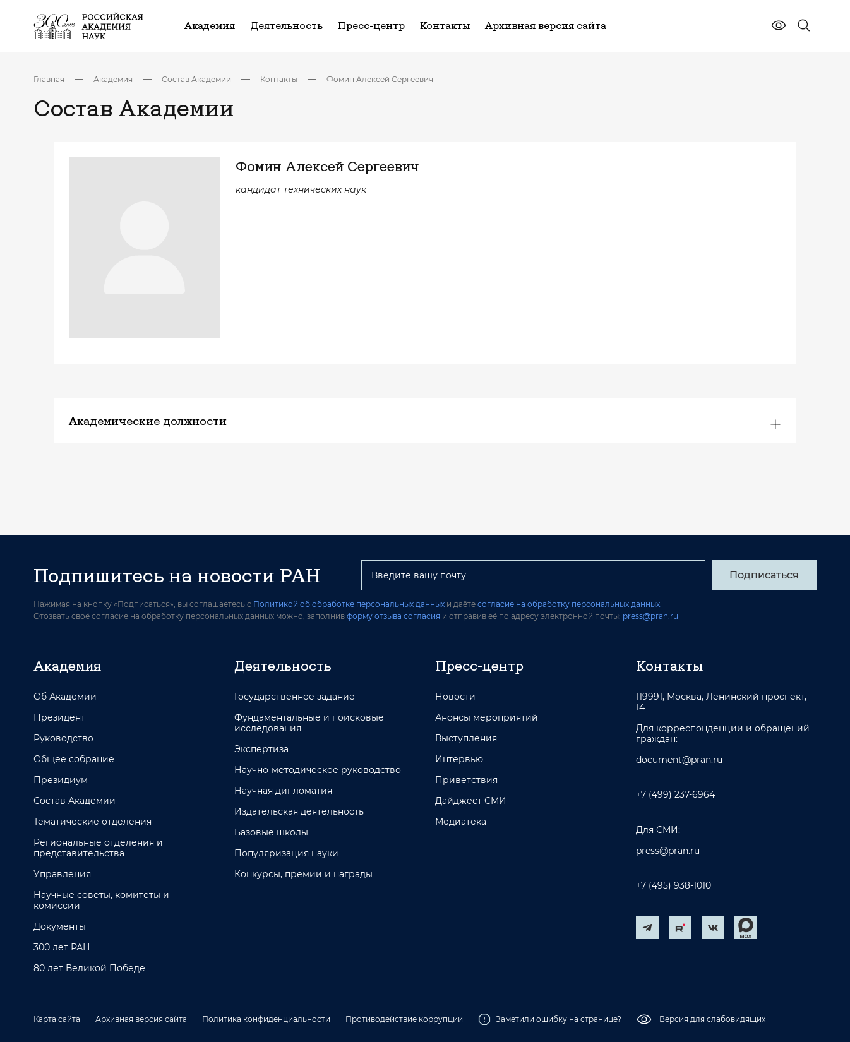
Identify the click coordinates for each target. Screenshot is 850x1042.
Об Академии (65, 697)
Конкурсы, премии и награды (303, 874)
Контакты (278, 79)
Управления (62, 874)
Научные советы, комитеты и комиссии (101, 900)
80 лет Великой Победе (89, 968)
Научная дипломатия (283, 791)
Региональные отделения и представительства (98, 848)
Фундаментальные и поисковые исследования (309, 723)
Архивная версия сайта (141, 1019)
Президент (59, 717)
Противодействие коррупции (404, 1019)
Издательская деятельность (299, 811)
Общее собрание (73, 759)
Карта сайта (56, 1019)
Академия (113, 79)
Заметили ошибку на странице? (549, 1019)
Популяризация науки (286, 853)
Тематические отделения (92, 822)
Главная (48, 79)
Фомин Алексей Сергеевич (379, 79)
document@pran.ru (679, 760)
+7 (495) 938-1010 (673, 885)
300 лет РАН (61, 947)
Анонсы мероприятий (486, 717)
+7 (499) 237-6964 (675, 794)
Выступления (466, 738)
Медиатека (460, 822)
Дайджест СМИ (470, 801)
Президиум (60, 780)
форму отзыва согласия (393, 616)
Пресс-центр (479, 666)
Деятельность (283, 666)
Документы (59, 926)
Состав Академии (196, 79)
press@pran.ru (650, 616)
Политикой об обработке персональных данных (349, 604)
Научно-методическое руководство (317, 770)
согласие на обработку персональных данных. (569, 604)
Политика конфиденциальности (266, 1019)
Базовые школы (271, 832)
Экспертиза (261, 749)
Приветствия (466, 780)
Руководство (63, 738)
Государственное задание (294, 697)
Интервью (459, 759)
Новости (455, 697)
